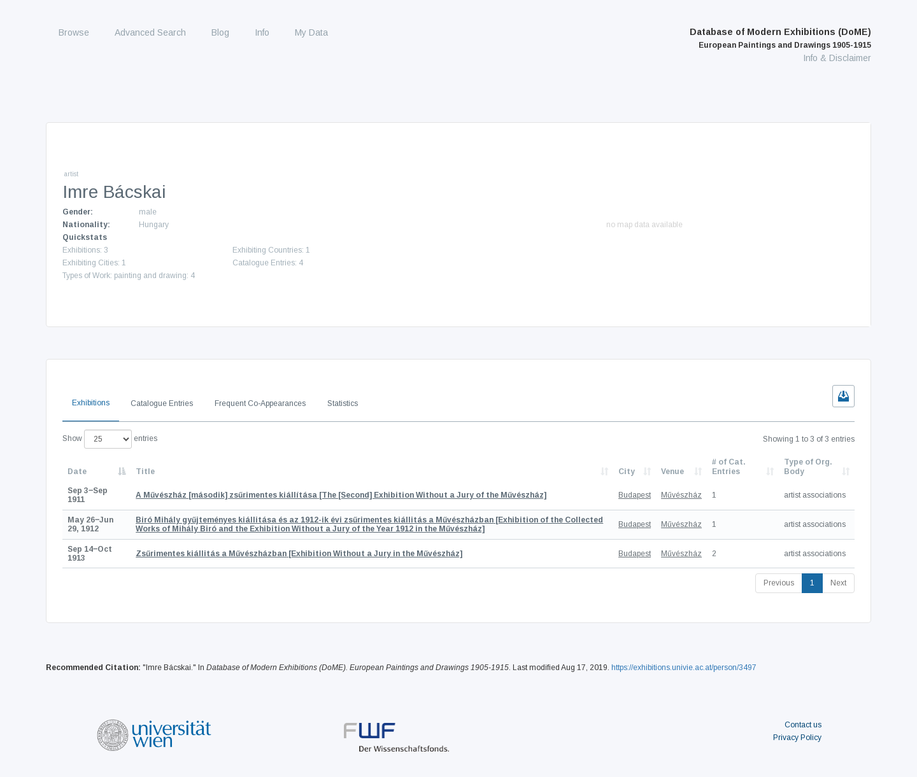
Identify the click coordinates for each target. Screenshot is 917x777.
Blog (220, 32)
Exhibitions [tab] (91, 402)
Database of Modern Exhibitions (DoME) (780, 38)
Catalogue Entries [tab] (162, 403)
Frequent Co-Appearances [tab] (260, 403)
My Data (311, 32)
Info (262, 32)
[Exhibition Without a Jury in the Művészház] (299, 553)
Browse (74, 32)
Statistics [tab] (342, 403)
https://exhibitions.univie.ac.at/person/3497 (684, 667)
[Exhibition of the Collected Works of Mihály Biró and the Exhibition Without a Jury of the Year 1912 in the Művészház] (369, 524)
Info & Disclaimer (837, 58)
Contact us (803, 724)
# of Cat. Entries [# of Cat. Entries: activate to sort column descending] (729, 466)
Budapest (634, 495)
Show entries (109, 439)
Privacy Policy (797, 737)
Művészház (681, 495)
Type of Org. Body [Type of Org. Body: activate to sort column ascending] (808, 466)
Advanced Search (150, 32)
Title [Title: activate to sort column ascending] (145, 471)
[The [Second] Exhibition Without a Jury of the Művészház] (341, 495)
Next (838, 582)
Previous (779, 582)
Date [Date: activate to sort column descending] (77, 471)
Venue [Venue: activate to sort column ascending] (672, 471)
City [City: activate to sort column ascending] (626, 471)
